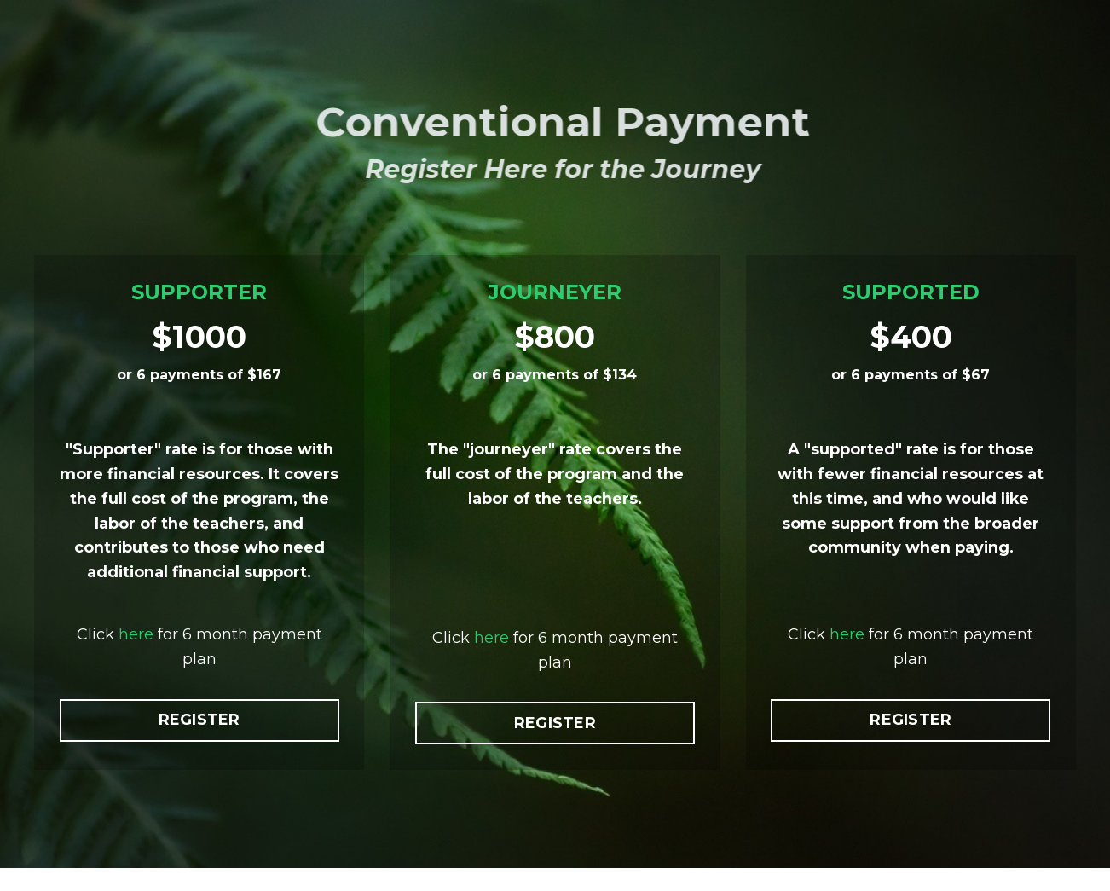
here (136, 660)
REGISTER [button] (199, 745)
